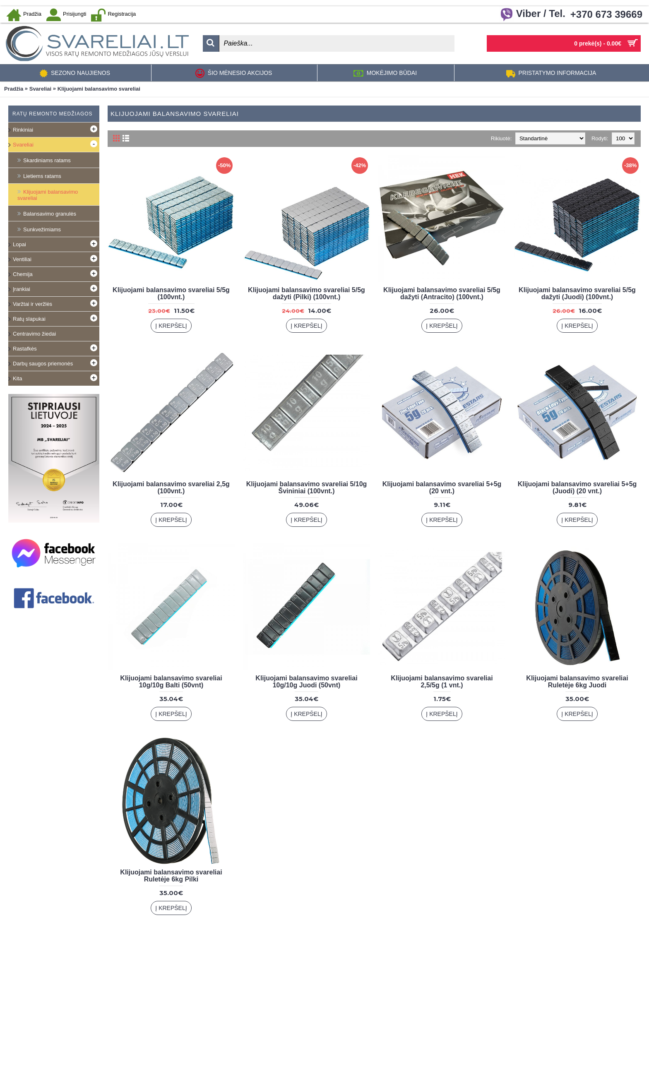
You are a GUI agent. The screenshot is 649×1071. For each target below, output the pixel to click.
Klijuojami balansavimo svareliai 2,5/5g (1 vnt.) (442, 682)
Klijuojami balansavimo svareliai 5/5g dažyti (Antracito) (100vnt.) (441, 293)
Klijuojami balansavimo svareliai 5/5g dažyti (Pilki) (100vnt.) (306, 293)
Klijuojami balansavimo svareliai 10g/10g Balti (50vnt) (171, 682)
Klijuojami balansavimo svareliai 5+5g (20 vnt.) (442, 487)
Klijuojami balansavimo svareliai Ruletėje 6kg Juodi (577, 682)
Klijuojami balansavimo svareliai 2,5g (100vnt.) (171, 487)
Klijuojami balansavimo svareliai (99, 89)
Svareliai (40, 89)
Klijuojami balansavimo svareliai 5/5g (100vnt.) (171, 293)
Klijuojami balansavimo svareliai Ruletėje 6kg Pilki (171, 876)
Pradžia (13, 89)
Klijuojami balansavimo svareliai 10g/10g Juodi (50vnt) (306, 682)
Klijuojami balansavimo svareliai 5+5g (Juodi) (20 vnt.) (577, 487)
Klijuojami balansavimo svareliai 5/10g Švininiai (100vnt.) (306, 487)
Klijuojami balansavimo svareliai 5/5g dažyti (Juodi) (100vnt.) (577, 293)
